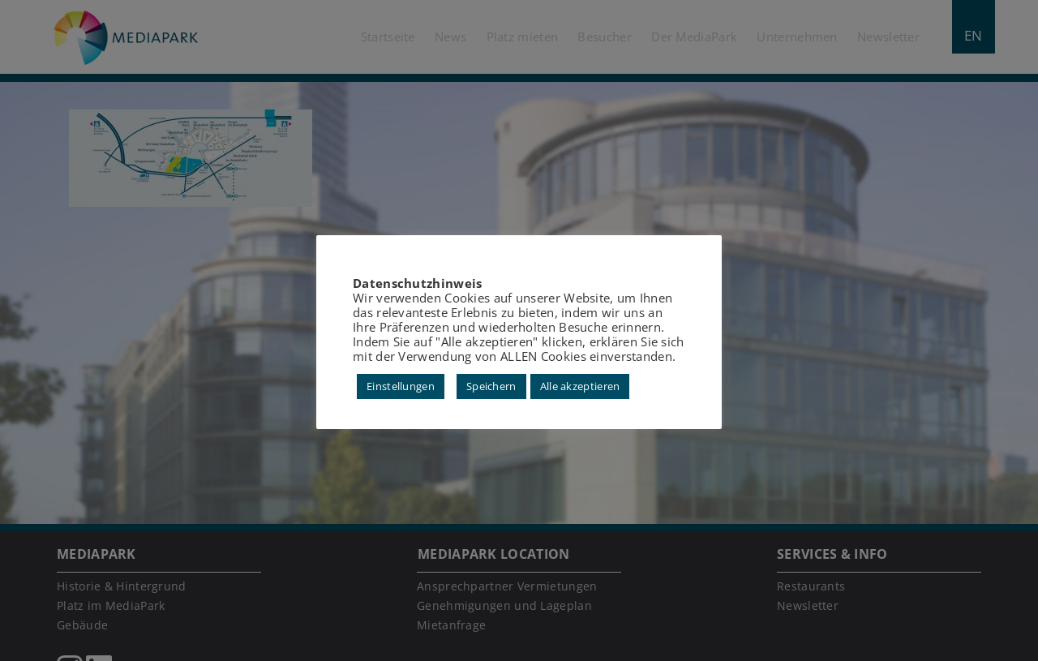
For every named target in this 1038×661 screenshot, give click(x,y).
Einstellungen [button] (401, 386)
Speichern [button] (491, 386)
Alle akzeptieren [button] (580, 386)
